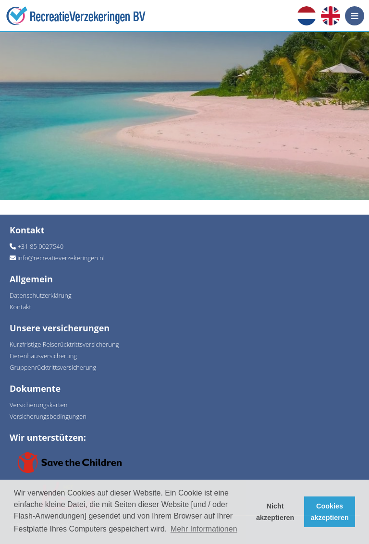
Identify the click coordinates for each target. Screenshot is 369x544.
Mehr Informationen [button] (204, 529)
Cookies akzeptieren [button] (330, 511)
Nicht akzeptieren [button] (275, 511)
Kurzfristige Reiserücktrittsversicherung (64, 344)
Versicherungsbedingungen (48, 416)
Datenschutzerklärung (41, 295)
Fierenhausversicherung (43, 355)
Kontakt (20, 306)
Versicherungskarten (38, 404)
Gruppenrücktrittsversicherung (53, 367)
